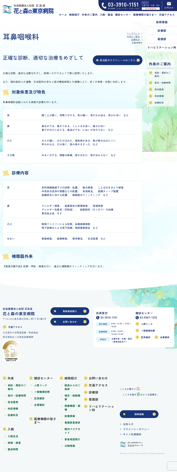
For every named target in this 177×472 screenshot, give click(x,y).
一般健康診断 (148, 330)
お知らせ (128, 424)
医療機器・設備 (72, 407)
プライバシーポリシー (136, 429)
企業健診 (165, 337)
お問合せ (169, 5)
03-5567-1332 (148, 317)
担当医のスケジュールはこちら (118, 60)
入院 (11, 429)
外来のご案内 (90, 14)
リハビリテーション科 (161, 47)
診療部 (162, 31)
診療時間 (103, 331)
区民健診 (145, 337)
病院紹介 (74, 14)
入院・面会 (106, 14)
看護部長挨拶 (72, 422)
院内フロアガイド (72, 430)
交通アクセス (167, 14)
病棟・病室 (14, 442)
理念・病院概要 (72, 397)
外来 (11, 378)
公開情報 (70, 446)
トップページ (133, 33)
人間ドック (147, 324)
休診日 (103, 339)
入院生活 (13, 436)
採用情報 (162, 22)
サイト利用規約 (132, 434)
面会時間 (13, 449)
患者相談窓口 (70, 311)
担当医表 (159, 89)
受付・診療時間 (163, 82)
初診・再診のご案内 (163, 74)
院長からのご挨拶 (72, 387)
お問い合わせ (70, 321)
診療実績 (70, 416)
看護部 (162, 39)
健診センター (123, 14)
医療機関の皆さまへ (145, 14)
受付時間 (103, 324)
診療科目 (159, 102)
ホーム (63, 14)
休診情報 (159, 96)
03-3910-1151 (109, 317)
